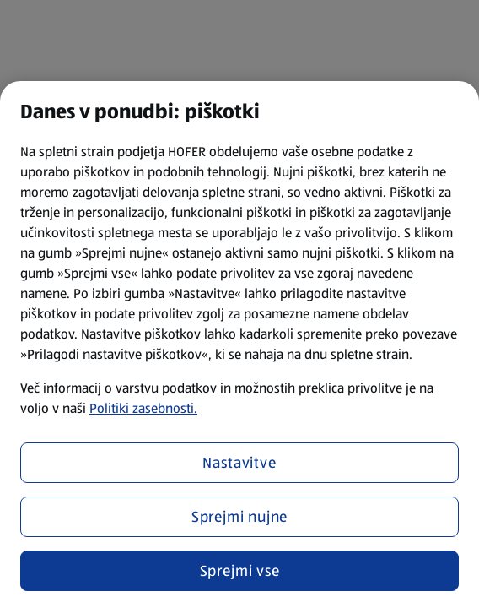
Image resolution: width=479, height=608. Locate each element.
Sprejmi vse (240, 571)
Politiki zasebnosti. (143, 408)
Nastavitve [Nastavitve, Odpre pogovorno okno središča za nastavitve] (239, 463)
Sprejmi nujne (239, 517)
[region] (239, 344)
